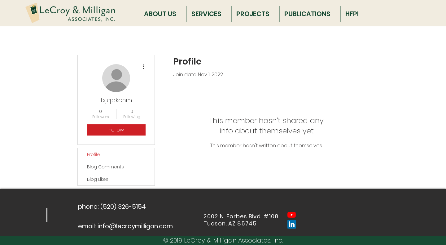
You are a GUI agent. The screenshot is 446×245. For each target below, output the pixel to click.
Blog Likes (97, 179)
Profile (93, 154)
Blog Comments (105, 167)
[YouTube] (291, 215)
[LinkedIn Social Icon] (291, 224)
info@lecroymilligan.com (135, 226)
